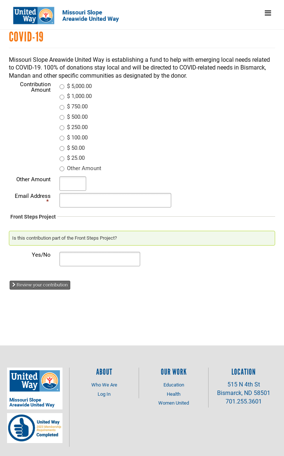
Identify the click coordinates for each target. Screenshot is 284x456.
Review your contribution (40, 284)
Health (173, 394)
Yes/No (41, 254)
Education (173, 384)
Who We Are (104, 384)
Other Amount (33, 179)
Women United (173, 402)
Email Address (33, 198)
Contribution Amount (35, 86)
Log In (104, 394)
